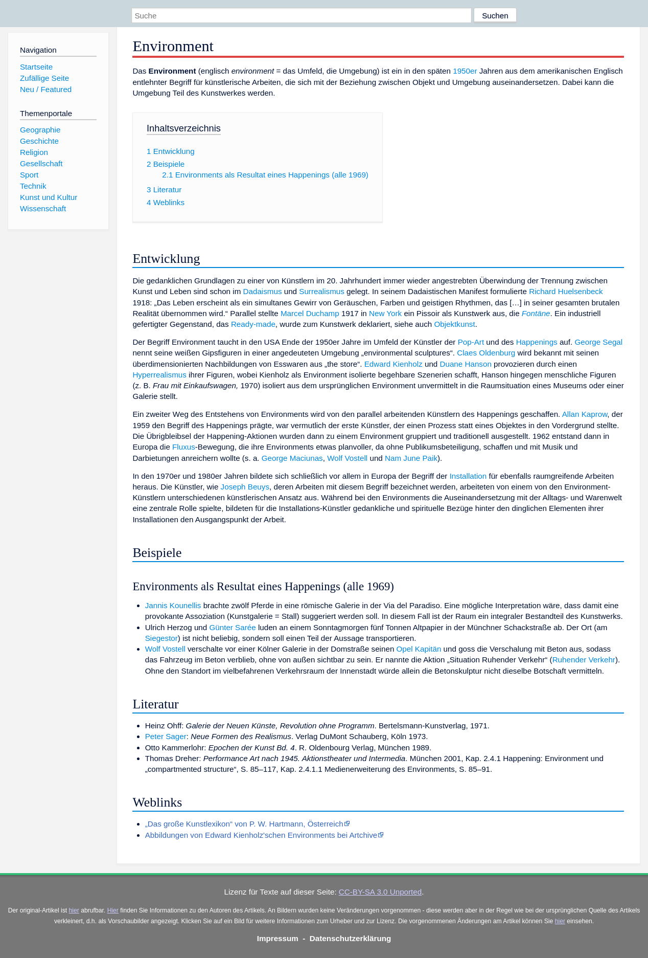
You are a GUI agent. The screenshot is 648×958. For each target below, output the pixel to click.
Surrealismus (321, 291)
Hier (113, 910)
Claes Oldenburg (486, 352)
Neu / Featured (46, 89)
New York (385, 313)
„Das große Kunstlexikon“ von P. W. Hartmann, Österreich (244, 823)
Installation (468, 476)
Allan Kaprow (585, 414)
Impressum (277, 938)
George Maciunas (292, 458)
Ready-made (253, 324)
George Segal (598, 342)
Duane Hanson (466, 364)
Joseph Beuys (245, 486)
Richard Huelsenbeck (566, 291)
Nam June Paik (411, 458)
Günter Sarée (232, 627)
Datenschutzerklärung (350, 938)
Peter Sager (166, 736)
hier (74, 910)
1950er (465, 70)
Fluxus (183, 446)
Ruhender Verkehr (583, 659)
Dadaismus (262, 291)
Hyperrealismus (159, 374)
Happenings (537, 342)
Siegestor (161, 638)
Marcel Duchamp (310, 313)
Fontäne (536, 313)
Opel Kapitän (419, 648)
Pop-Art (471, 342)
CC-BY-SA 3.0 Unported (380, 891)
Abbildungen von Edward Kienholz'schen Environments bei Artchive (261, 835)
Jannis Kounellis (173, 605)
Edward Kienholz (393, 364)
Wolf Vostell (347, 458)
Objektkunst (454, 324)
